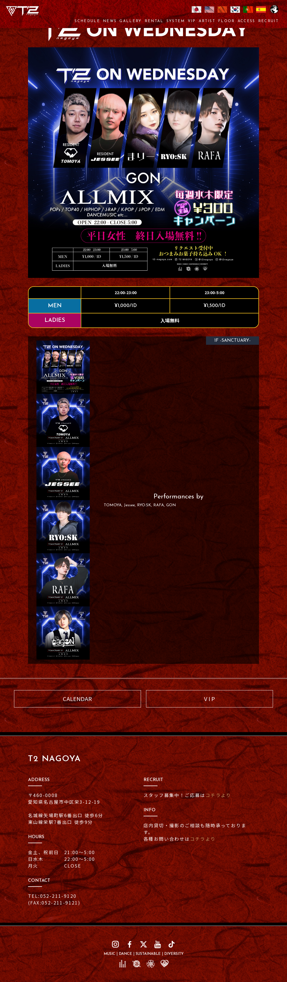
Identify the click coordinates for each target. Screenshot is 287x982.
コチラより (218, 795)
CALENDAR (77, 699)
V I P (209, 699)
